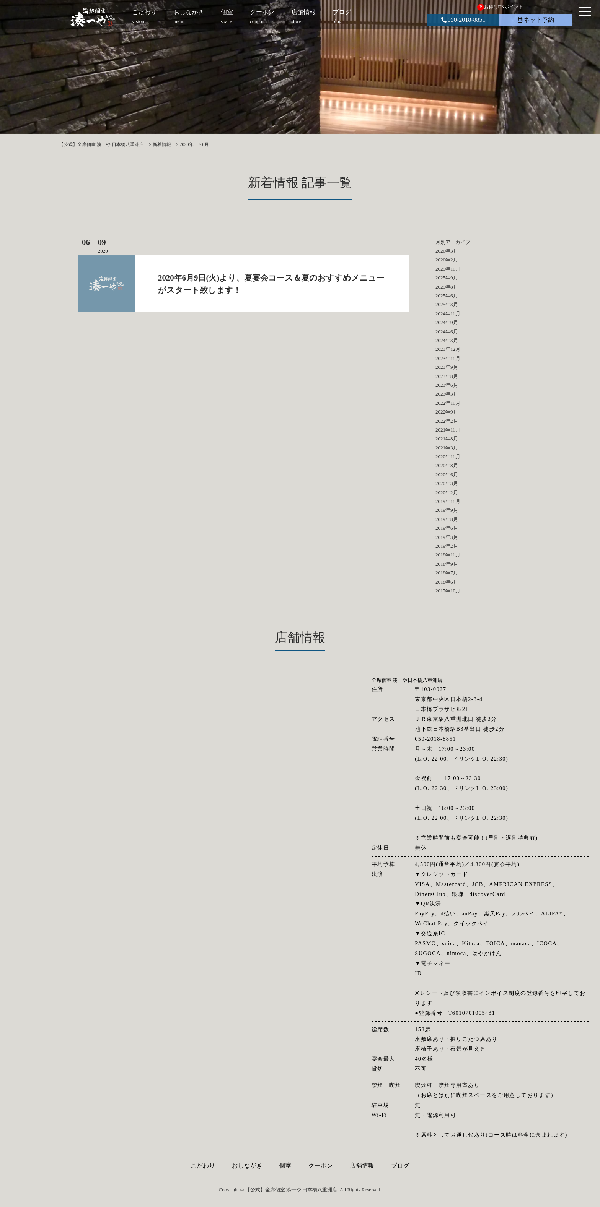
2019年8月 (446, 519)
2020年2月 (446, 492)
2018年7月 (446, 573)
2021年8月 (446, 438)
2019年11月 (447, 501)
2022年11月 (447, 403)
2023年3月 (446, 394)
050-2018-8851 (463, 19)
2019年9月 (446, 510)
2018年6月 (446, 582)
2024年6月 (446, 331)
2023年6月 (446, 385)
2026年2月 (446, 260)
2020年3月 (446, 483)
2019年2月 (446, 546)
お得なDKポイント (500, 7)
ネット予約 (536, 19)
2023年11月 (447, 358)
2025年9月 (446, 278)
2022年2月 (446, 421)
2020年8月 (446, 465)
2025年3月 (446, 304)
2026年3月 (446, 251)
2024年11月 (447, 313)
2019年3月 (446, 537)
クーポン (320, 1165)
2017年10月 (447, 591)
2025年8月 (446, 287)
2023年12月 (447, 349)
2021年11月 (447, 430)
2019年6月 (446, 528)
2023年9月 (446, 367)
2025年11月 (447, 269)
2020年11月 (447, 456)
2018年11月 (447, 555)
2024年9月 (446, 322)
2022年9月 (446, 412)
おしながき (247, 1165)
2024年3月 (446, 340)
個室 (285, 1165)
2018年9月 (446, 564)
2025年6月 (446, 296)
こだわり (203, 1165)
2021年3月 (446, 448)
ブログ (400, 1165)
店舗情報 (362, 1165)
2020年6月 (446, 474)
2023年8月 (446, 376)
